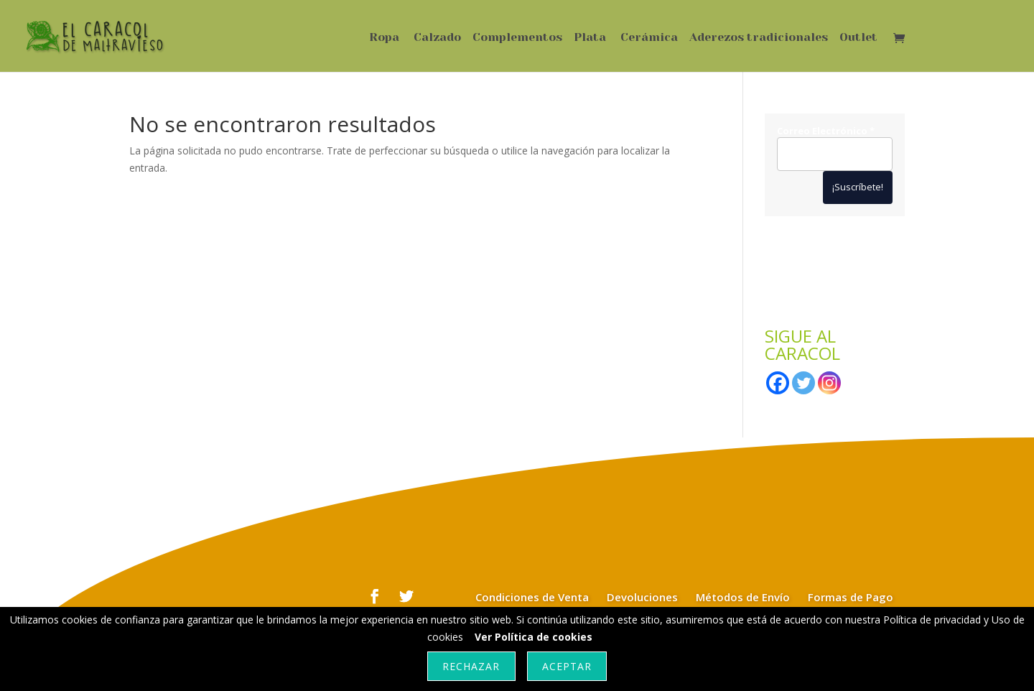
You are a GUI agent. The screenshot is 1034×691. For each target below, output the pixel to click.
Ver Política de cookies (533, 637)
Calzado (437, 38)
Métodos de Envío (743, 597)
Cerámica (649, 38)
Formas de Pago (850, 597)
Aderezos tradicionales (758, 38)
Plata (590, 38)
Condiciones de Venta (532, 597)
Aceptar (567, 666)
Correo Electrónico (826, 131)
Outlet (858, 38)
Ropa (384, 38)
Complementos (517, 38)
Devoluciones (642, 597)
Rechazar (471, 666)
